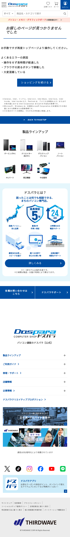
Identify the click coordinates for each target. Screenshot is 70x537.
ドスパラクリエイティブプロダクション (23, 399)
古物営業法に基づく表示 (39, 506)
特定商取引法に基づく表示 (12, 510)
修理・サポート (10, 373)
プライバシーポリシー (32, 503)
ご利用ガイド (9, 364)
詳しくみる (35, 263)
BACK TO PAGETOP (37, 120)
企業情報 (7, 390)
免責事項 (17, 503)
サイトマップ (7, 503)
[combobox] (41, 13)
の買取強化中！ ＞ (35, 20)
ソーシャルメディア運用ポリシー (14, 506)
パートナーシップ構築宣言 (54, 510)
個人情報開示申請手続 (33, 510)
